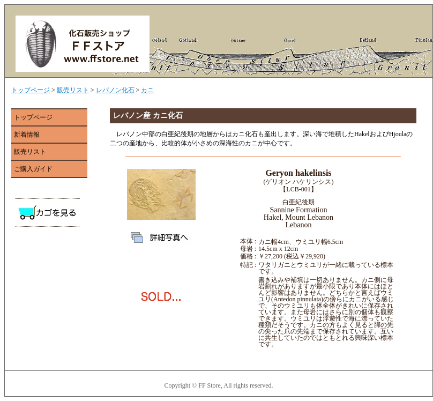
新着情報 (27, 134)
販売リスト (73, 90)
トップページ (30, 90)
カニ (147, 90)
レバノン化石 (115, 90)
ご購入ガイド (33, 169)
